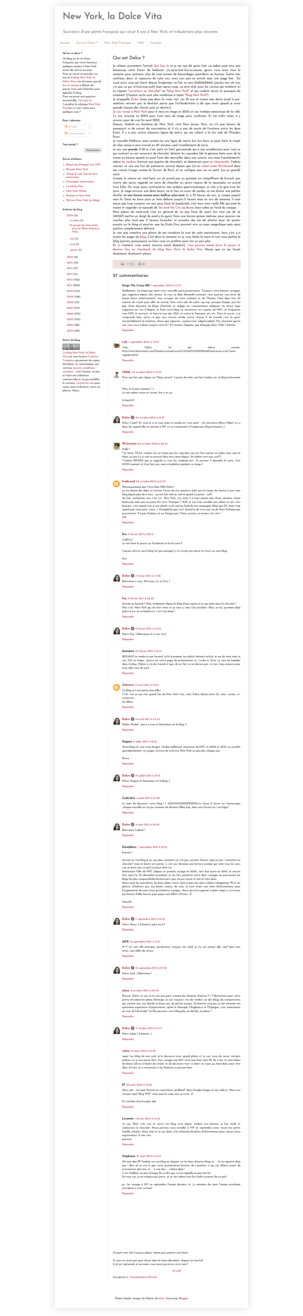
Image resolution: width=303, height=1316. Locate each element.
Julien (125, 990)
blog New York (177, 91)
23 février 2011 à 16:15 (148, 651)
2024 (70, 215)
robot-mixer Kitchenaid (217, 166)
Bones (190, 207)
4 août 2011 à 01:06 (148, 798)
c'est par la (84, 100)
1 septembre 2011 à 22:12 (152, 847)
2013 (70, 274)
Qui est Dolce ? (87, 42)
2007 (70, 308)
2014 (70, 268)
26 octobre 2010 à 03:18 (151, 481)
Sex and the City (169, 207)
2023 (70, 257)
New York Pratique (117, 42)
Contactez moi (85, 383)
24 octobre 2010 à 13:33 (146, 372)
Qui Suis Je (161, 66)
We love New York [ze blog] (83, 200)
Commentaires (75, 133)
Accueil (65, 42)
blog (143, 237)
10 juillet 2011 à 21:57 (147, 775)
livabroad (128, 481)
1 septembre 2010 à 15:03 (144, 342)
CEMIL (126, 372)
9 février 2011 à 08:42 (141, 598)
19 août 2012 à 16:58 (143, 1051)
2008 (70, 302)
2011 (70, 285)
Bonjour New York (77, 169)
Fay (124, 598)
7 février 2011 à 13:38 (148, 576)
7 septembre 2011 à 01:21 (150, 919)
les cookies (129, 161)
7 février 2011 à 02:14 (140, 534)
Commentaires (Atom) (143, 1277)
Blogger (183, 1298)
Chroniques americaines (80, 181)
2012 (70, 279)
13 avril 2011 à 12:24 (147, 685)
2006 (70, 313)
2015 (70, 262)
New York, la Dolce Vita (112, 16)
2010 (70, 291)
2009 (70, 296)
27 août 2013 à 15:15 (148, 1156)
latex (161, 1298)
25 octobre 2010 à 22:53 (153, 443)
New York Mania (76, 191)
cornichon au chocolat (144, 91)
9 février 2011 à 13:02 (148, 628)
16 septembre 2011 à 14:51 (145, 941)
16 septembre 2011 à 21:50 (151, 968)
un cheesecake (219, 161)
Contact (156, 42)
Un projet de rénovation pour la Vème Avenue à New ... (84, 228)
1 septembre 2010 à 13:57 (166, 285)
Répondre (128, 330)
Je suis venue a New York (130, 111)
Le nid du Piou (74, 186)
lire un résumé (71, 85)
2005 (70, 319)
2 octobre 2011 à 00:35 (145, 990)
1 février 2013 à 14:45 (147, 1118)
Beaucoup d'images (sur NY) (83, 164)
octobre (75, 220)
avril (73, 244)
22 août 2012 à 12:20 (139, 1084)
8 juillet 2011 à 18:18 (145, 741)
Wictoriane (129, 443)
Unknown (128, 685)
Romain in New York (78, 195)
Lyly (124, 342)
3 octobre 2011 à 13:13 (148, 1028)
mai (72, 238)
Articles (71, 126)
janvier (74, 250)
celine (126, 1051)
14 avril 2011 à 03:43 (147, 719)
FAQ (140, 42)
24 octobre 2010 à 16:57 (150, 417)
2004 (70, 325)
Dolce (135, 99)
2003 (70, 330)
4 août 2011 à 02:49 (147, 824)
